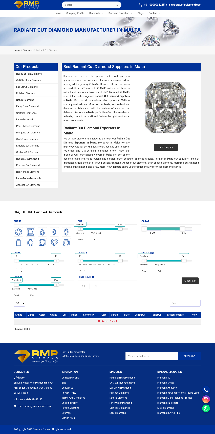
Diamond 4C (163, 377)
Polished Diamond (25, 93)
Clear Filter (190, 280)
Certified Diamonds (26, 113)
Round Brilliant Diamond (29, 73)
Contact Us (154, 13)
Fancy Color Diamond (27, 106)
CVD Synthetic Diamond (28, 80)
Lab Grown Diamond (27, 86)
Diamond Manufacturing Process (174, 397)
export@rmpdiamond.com (183, 5)
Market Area (68, 418)
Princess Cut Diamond (28, 165)
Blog (64, 382)
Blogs (140, 13)
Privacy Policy (69, 392)
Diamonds (96, 13)
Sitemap (66, 413)
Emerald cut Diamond (27, 145)
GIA (83, 286)
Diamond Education (120, 13)
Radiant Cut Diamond (27, 158)
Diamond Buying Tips (168, 413)
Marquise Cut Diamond (28, 132)
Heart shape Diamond (27, 171)
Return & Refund (70, 408)
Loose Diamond (24, 119)
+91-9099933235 (152, 5)
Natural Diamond (25, 100)
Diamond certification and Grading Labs (178, 392)
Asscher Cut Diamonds (28, 185)
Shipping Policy (70, 402)
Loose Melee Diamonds (28, 178)
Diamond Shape (165, 382)
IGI (95, 286)
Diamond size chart (167, 402)
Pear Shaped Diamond (28, 126)
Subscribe (189, 356)
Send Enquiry (166, 147)
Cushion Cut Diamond (27, 152)
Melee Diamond (165, 408)
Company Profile (75, 13)
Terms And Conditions (73, 397)
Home (58, 13)
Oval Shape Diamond (27, 139)
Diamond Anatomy (167, 387)
